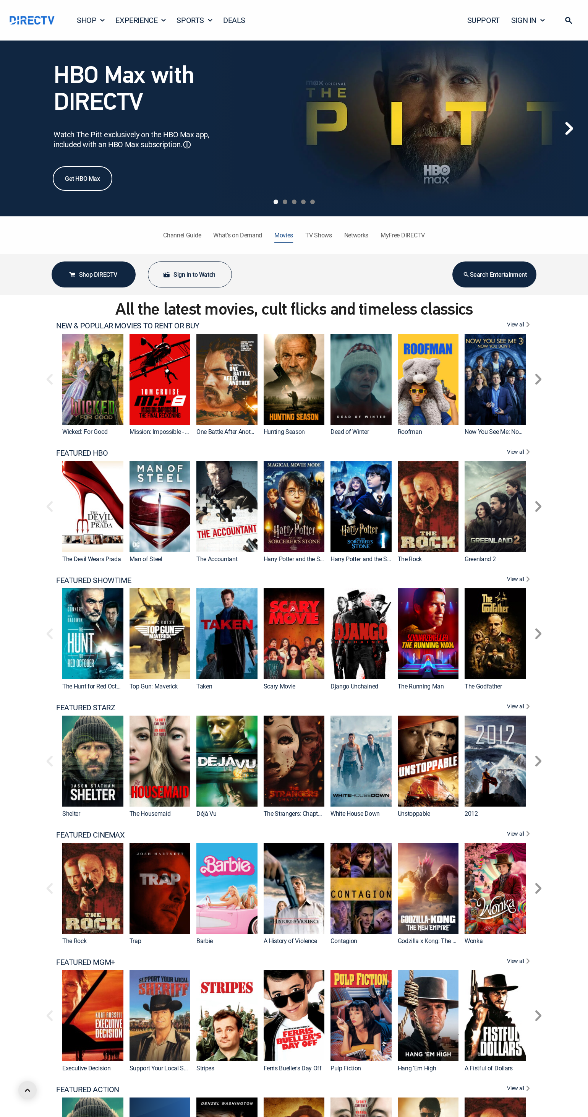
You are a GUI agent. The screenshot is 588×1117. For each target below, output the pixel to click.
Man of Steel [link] (146, 559)
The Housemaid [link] (150, 813)
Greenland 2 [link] (480, 559)
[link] (92, 379)
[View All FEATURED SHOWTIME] (519, 580)
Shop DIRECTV (92, 274)
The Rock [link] (410, 559)
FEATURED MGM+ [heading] (85, 962)
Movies (283, 235)
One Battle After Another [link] (227, 431)
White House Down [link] (355, 813)
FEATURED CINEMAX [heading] (90, 835)
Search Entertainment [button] (494, 274)
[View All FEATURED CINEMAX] (519, 835)
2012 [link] (471, 813)
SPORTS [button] (195, 20)
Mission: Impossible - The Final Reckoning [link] (184, 431)
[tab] (276, 202)
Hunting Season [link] (284, 431)
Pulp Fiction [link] (345, 1068)
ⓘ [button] (187, 145)
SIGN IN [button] (528, 20)
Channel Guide (182, 235)
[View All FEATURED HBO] (519, 453)
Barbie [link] (204, 941)
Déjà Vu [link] (206, 813)
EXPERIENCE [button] (141, 20)
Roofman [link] (410, 431)
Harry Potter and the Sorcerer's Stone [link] (377, 559)
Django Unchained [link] (354, 686)
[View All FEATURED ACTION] (519, 1089)
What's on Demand (237, 235)
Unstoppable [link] (414, 813)
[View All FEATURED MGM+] (519, 962)
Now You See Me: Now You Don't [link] (507, 431)
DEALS (234, 20)
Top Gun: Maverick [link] (154, 686)
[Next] (569, 128)
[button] (568, 20)
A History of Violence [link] (290, 941)
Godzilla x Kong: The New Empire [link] (440, 941)
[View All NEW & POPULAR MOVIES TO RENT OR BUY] (519, 326)
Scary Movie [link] (279, 686)
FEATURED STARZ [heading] (85, 708)
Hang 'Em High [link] (417, 1068)
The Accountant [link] (217, 559)
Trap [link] (135, 941)
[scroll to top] (27, 1090)
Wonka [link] (474, 941)
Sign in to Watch (189, 274)
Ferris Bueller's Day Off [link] (293, 1068)
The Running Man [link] (421, 686)
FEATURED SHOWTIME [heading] (93, 580)
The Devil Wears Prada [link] (91, 559)
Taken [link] (204, 686)
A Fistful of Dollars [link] (489, 1068)
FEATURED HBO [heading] (82, 453)
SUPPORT (483, 20)
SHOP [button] (91, 20)
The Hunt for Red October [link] (95, 686)
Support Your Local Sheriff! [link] (164, 1068)
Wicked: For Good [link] (85, 431)
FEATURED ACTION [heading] (87, 1089)
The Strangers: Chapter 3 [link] (295, 813)
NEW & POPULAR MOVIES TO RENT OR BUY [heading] (127, 326)
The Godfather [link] (483, 686)
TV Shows (318, 235)
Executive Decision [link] (86, 1068)
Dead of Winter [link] (349, 431)
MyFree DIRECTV (403, 235)
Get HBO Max (82, 178)
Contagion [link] (343, 941)
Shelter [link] (71, 813)
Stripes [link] (205, 1068)
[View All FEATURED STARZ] (519, 708)
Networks (356, 235)
